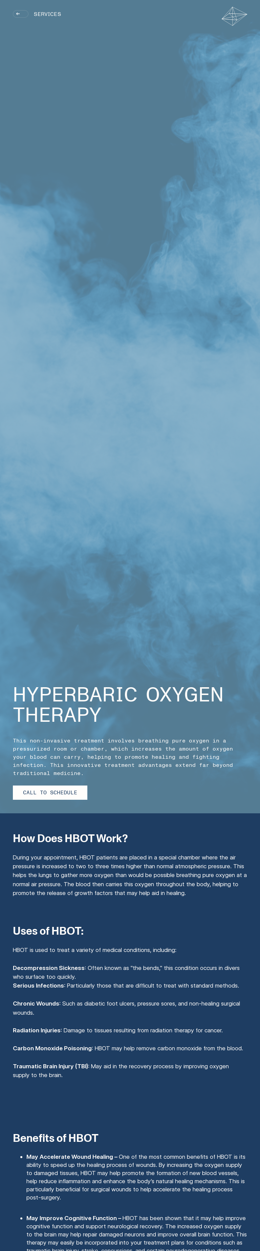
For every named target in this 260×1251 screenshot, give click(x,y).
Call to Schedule (50, 792)
